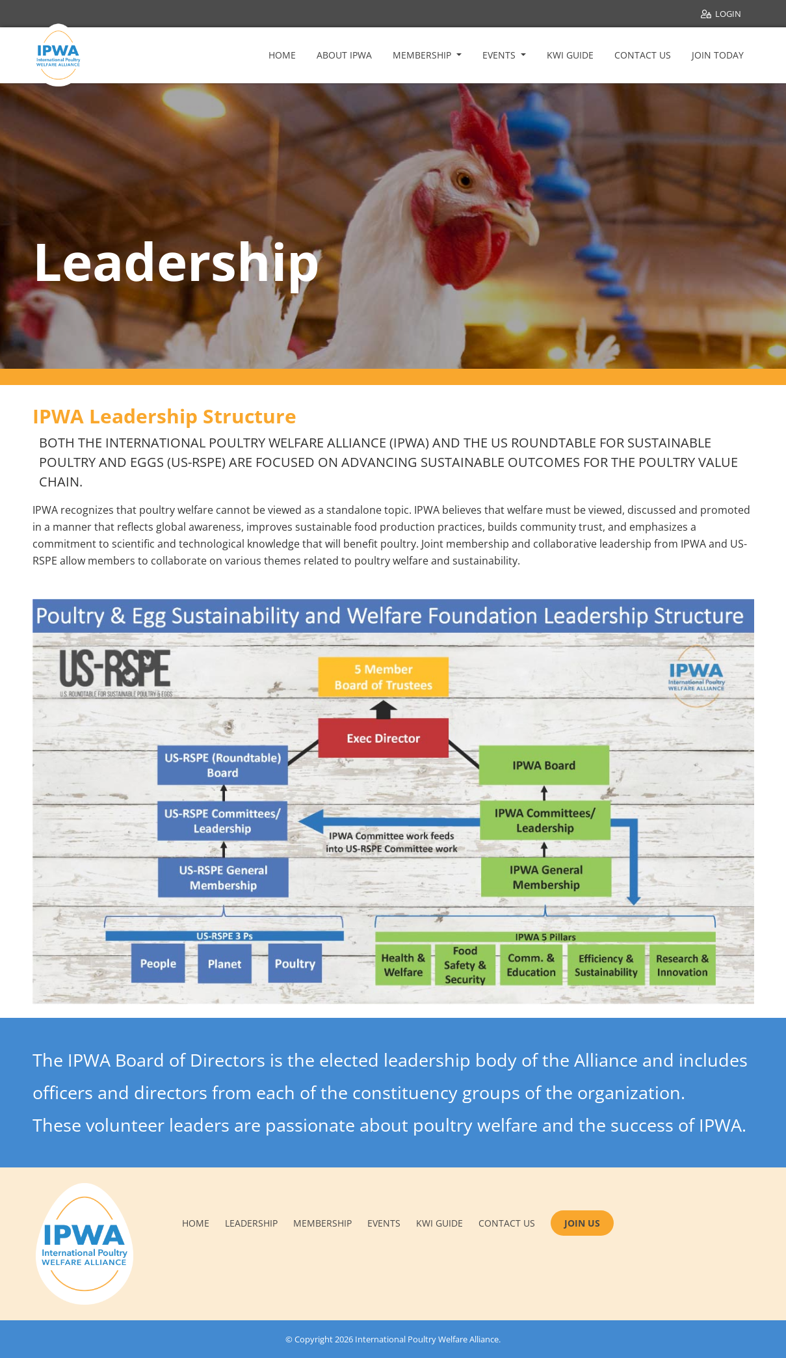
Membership (423, 55)
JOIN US (582, 1223)
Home (282, 55)
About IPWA (344, 55)
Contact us (506, 1223)
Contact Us (642, 55)
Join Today (718, 55)
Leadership (251, 1223)
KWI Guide (570, 55)
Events (500, 55)
